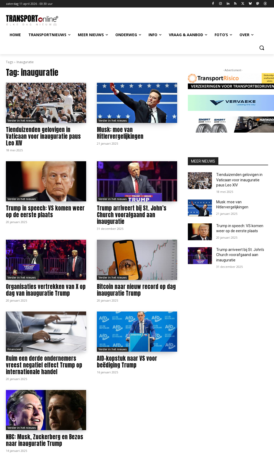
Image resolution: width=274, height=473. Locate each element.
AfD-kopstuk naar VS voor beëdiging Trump (127, 361)
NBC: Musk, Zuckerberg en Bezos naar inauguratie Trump (44, 440)
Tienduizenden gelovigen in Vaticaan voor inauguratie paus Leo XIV (43, 136)
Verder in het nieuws (21, 120)
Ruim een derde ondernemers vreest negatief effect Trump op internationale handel (44, 365)
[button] (261, 47)
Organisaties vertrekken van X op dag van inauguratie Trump (46, 290)
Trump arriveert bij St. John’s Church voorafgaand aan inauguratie (131, 215)
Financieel (14, 349)
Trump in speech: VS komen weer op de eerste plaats (45, 211)
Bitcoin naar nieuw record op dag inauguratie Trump (136, 290)
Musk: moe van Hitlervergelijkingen (120, 133)
